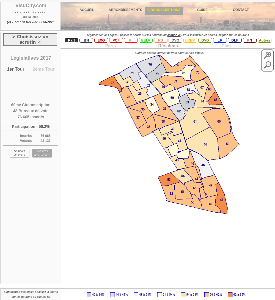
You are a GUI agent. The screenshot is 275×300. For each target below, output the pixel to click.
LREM (190, 40)
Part (71, 40)
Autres (264, 40)
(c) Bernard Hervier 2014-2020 (30, 22)
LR (220, 40)
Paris (110, 45)
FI (131, 40)
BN (86, 40)
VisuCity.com (30, 5)
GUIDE (202, 10)
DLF (234, 40)
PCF (116, 40)
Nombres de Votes (19, 153)
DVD (205, 40)
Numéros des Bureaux (42, 153)
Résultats (168, 45)
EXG (101, 40)
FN (249, 40)
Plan (225, 45)
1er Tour (15, 69)
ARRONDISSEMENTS (125, 10)
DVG (175, 40)
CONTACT (241, 10)
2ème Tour (44, 69)
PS (160, 40)
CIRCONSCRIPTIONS (164, 10)
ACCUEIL (86, 10)
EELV (145, 40)
